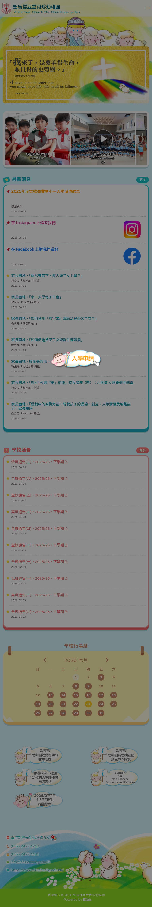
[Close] (98, 342)
